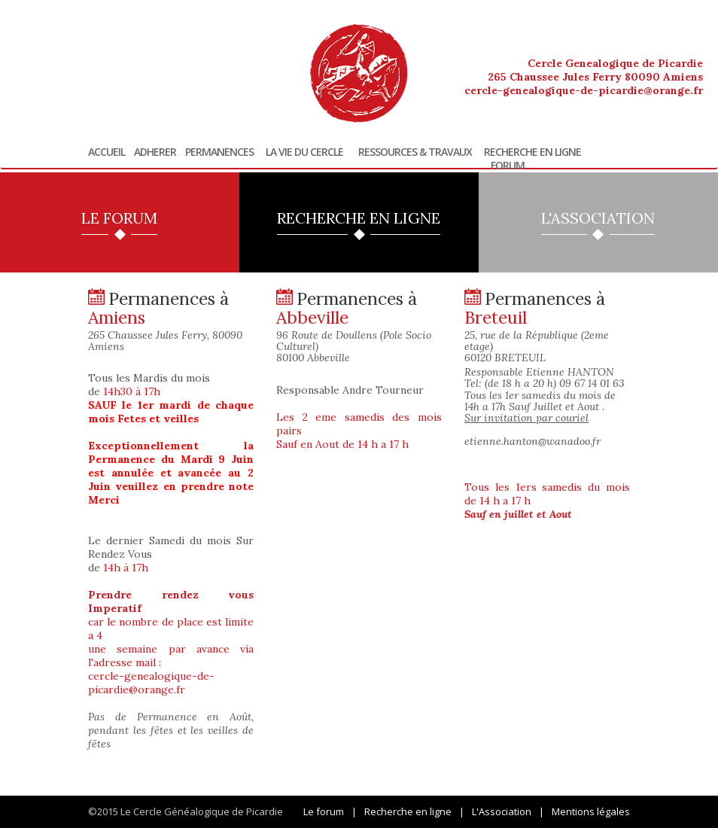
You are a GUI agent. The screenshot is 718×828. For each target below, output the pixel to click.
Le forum (323, 811)
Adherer (155, 152)
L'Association (501, 811)
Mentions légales (591, 811)
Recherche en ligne (532, 152)
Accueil (106, 152)
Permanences (219, 152)
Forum (508, 165)
